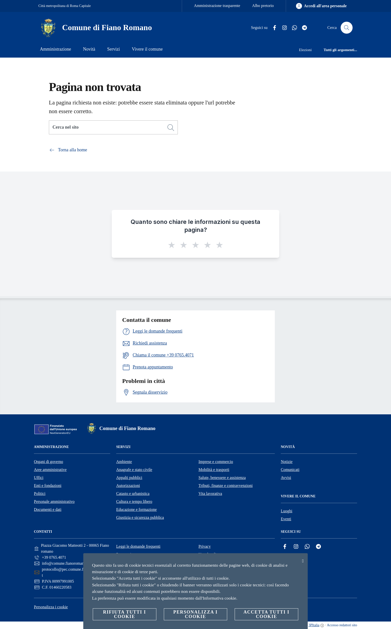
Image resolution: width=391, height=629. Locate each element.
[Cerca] (347, 28)
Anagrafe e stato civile (134, 469)
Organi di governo (48, 461)
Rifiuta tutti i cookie (124, 614)
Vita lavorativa (210, 493)
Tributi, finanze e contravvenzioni (225, 485)
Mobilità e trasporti (213, 469)
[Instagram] (283, 28)
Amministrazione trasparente (217, 5)
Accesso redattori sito (342, 625)
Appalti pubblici (129, 477)
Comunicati (290, 469)
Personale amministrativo (54, 501)
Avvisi (286, 477)
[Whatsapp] (292, 28)
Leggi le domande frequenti (138, 546)
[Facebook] (273, 28)
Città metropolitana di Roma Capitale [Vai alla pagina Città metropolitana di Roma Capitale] (64, 6)
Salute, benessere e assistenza (222, 477)
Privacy (204, 546)
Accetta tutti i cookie (266, 614)
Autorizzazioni (128, 485)
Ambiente (124, 461)
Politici (39, 493)
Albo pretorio (263, 5)
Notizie (287, 461)
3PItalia (313, 625)
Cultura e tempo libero (134, 501)
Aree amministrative (50, 469)
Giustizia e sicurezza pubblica (140, 517)
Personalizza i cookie (51, 607)
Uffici (38, 477)
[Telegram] (302, 28)
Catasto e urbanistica (132, 493)
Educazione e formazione (136, 509)
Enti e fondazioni (47, 485)
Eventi (286, 519)
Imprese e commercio (215, 461)
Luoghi (286, 511)
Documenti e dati (47, 509)
